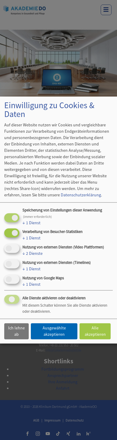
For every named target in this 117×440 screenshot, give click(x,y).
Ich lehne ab (16, 331)
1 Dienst (31, 222)
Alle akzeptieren (95, 331)
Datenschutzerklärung (81, 194)
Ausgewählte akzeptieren (54, 331)
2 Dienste (32, 253)
